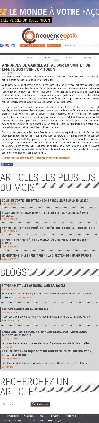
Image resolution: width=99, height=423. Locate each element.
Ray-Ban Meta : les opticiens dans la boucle (33, 285)
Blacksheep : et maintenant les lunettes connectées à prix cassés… (45, 214)
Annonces (89, 57)
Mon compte (29, 416)
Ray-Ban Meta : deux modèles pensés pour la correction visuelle (48, 228)
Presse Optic (70, 416)
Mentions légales (55, 420)
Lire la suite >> (10, 203)
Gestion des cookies (35, 420)
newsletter (54, 45)
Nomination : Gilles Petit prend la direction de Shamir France (46, 255)
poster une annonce (33, 45)
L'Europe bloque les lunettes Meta (26, 308)
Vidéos (29, 57)
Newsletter (55, 416)
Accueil (10, 57)
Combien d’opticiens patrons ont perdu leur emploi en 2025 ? (45, 200)
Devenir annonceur (11, 416)
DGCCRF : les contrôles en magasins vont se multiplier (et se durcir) (46, 242)
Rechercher (40, 404)
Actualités (49, 57)
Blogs (69, 57)
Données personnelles (12, 420)
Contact (43, 416)
